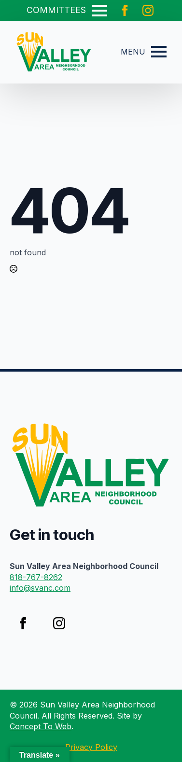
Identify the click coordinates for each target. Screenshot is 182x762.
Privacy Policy (91, 747)
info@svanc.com (40, 588)
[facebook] (125, 10)
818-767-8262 (36, 577)
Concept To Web (40, 726)
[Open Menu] (99, 10)
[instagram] (148, 10)
